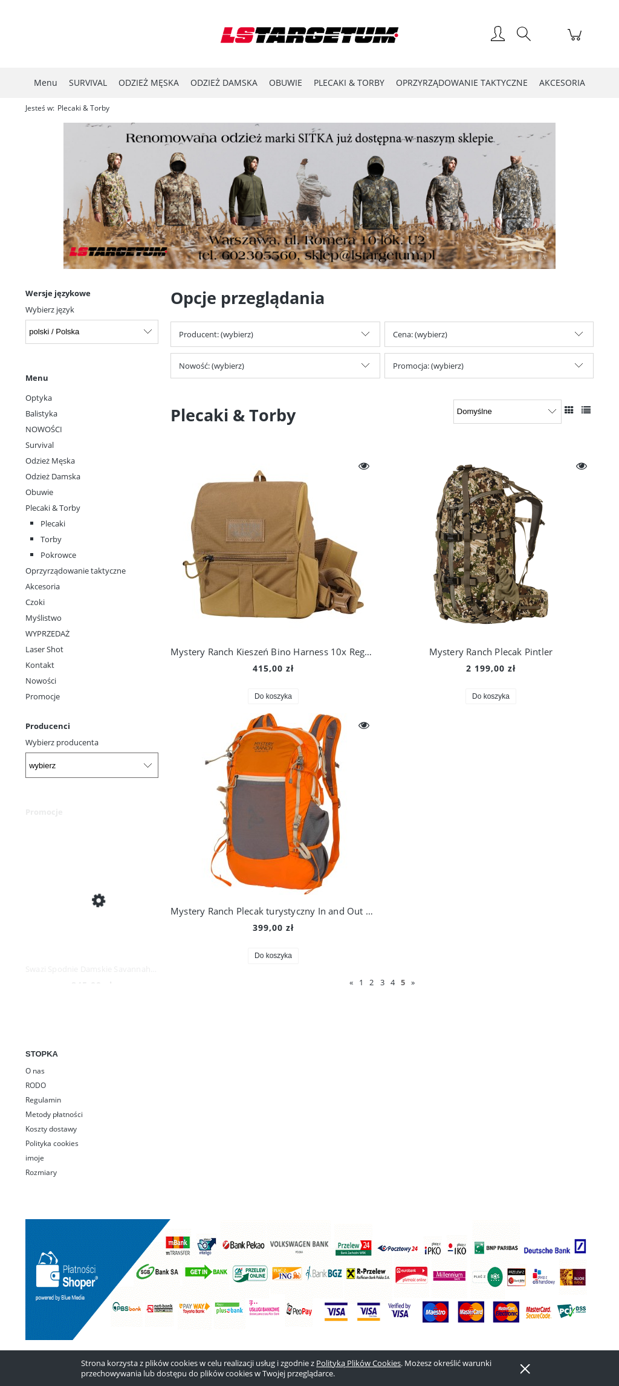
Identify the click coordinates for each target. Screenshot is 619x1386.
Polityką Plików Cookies (358, 1363)
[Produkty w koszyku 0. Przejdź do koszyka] (576, 41)
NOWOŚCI (43, 429)
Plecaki (53, 523)
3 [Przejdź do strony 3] (382, 982)
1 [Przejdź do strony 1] (361, 982)
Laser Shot (44, 649)
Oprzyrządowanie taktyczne (75, 570)
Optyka (38, 397)
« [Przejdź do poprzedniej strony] (351, 982)
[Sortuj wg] (507, 412)
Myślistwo (43, 617)
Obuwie (39, 492)
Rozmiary (41, 1172)
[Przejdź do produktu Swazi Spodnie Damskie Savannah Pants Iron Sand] (91, 900)
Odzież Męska (50, 460)
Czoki (35, 602)
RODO (35, 1085)
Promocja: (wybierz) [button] (428, 365)
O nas (35, 1071)
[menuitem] (45, 82)
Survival (39, 444)
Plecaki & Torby (52, 507)
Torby (51, 539)
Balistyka (41, 413)
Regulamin (43, 1100)
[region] (309, 195)
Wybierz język (49, 309)
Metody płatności (54, 1114)
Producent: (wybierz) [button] (216, 334)
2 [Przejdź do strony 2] (371, 982)
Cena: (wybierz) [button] (420, 334)
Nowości (40, 680)
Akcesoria (42, 586)
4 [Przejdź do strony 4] (393, 982)
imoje (34, 1158)
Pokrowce (58, 554)
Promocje (42, 696)
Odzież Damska (52, 476)
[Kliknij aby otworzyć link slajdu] (306, 195)
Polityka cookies (52, 1143)
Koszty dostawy (51, 1129)
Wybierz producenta (62, 742)
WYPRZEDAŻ (47, 633)
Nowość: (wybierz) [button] (211, 365)
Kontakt (39, 664)
